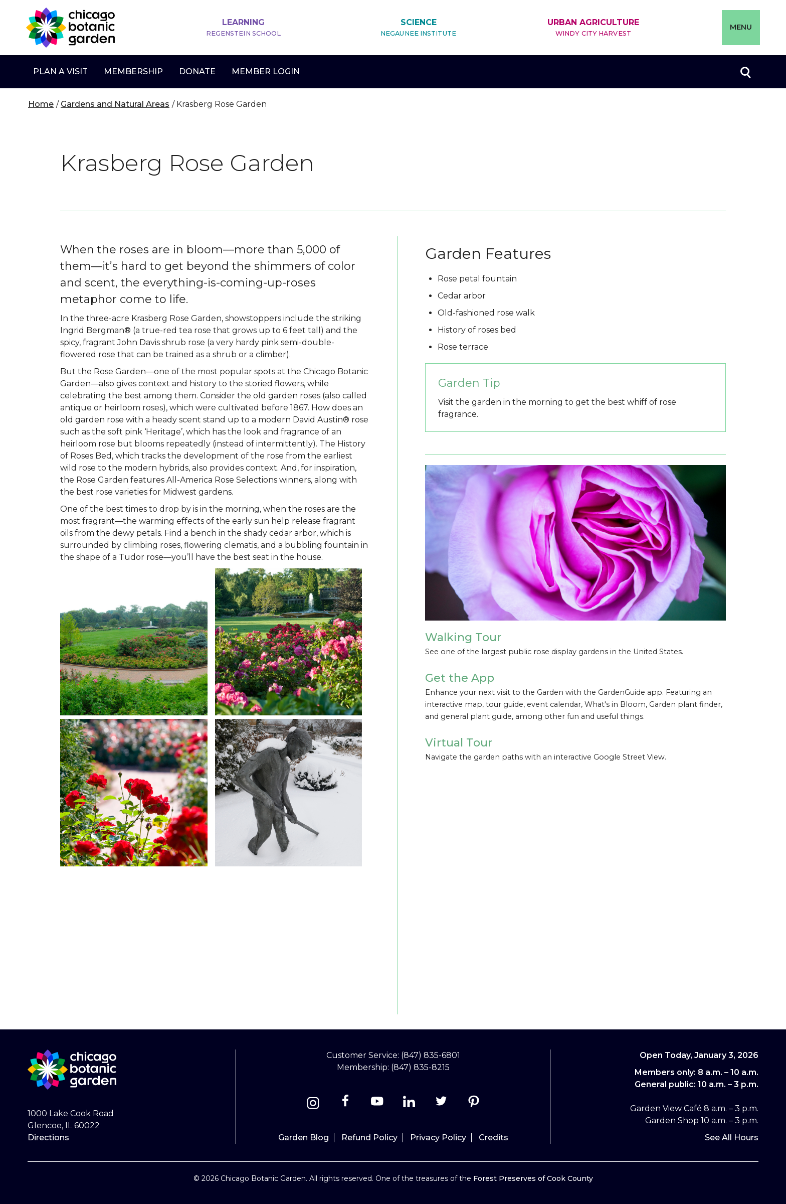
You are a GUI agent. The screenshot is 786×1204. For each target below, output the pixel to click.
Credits (493, 1137)
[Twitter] (442, 1104)
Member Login (266, 71)
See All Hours (731, 1137)
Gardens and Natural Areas (115, 104)
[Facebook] (346, 1104)
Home (41, 104)
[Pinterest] (473, 1104)
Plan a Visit (60, 71)
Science (418, 28)
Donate (197, 71)
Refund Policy (369, 1137)
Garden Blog (303, 1137)
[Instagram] (313, 1104)
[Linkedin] (409, 1104)
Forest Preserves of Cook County (533, 1178)
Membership (133, 71)
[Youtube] (377, 1104)
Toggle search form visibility (745, 71)
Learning (243, 28)
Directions (48, 1137)
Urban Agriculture (593, 28)
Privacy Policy (438, 1137)
